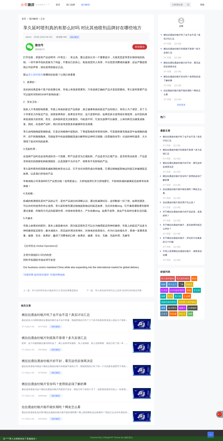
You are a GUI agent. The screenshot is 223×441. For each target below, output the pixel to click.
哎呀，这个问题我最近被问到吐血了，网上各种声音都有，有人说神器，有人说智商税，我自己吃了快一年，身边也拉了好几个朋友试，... (88, 343)
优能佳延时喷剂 (168, 302)
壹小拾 (178, 296)
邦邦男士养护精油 (187, 302)
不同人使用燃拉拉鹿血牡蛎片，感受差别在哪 (182, 253)
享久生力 (172, 284)
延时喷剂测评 (41, 274)
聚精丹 (189, 284)
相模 (163, 296)
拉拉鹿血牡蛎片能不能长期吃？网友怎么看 (51, 407)
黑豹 (189, 290)
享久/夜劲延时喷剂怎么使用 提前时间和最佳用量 (118, 290)
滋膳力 (182, 308)
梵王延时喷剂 (183, 278)
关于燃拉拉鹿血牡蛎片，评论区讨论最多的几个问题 (182, 240)
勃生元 (182, 314)
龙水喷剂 (172, 308)
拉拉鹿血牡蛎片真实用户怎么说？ (179, 202)
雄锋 (163, 308)
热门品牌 (70, 4)
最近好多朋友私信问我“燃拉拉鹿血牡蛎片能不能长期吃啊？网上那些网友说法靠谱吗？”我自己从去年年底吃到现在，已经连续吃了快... (86, 412)
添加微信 (140, 46)
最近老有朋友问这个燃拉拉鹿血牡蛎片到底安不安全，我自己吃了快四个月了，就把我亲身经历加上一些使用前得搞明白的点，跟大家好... (88, 389)
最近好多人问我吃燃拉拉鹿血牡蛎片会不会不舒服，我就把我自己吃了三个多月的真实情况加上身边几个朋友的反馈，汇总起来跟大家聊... (88, 320)
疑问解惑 (85, 4)
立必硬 (187, 296)
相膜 (190, 314)
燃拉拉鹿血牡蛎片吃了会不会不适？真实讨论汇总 (56, 314)
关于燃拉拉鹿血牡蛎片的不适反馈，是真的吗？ (182, 213)
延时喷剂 (38, 74)
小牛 (181, 26)
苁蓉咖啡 (192, 308)
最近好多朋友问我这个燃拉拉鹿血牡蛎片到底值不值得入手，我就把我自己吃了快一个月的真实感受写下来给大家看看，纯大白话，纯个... (88, 366)
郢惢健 (173, 314)
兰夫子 (164, 314)
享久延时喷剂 (167, 278)
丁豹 (181, 284)
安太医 (197, 290)
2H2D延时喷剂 (177, 290)
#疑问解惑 (74, 37)
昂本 (170, 296)
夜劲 (194, 278)
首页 (58, 4)
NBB (163, 284)
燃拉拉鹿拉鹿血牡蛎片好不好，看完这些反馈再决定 (57, 361)
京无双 (164, 290)
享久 (30, 74)
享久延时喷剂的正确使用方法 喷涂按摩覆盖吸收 (55, 290)
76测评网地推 (57, 274)
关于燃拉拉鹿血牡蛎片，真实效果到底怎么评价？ (182, 227)
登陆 (202, 4)
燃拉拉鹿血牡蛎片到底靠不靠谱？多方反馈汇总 (54, 337)
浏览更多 (181, 105)
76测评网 (28, 274)
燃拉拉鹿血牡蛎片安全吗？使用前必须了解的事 (54, 384)
